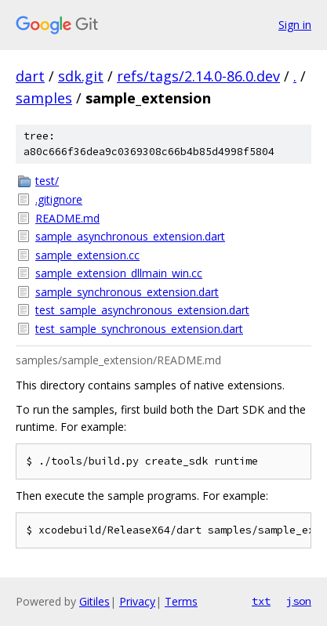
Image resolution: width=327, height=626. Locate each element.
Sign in (294, 24)
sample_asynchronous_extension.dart (130, 236)
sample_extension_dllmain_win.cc (118, 273)
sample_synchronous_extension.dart (127, 291)
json (298, 601)
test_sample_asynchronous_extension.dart (142, 309)
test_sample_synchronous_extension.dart (139, 328)
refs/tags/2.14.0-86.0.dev (198, 76)
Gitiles (94, 601)
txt (261, 601)
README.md (67, 218)
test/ (47, 180)
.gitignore (58, 199)
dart (30, 76)
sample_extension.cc (87, 255)
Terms (181, 601)
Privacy (137, 601)
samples (44, 98)
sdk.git (81, 76)
